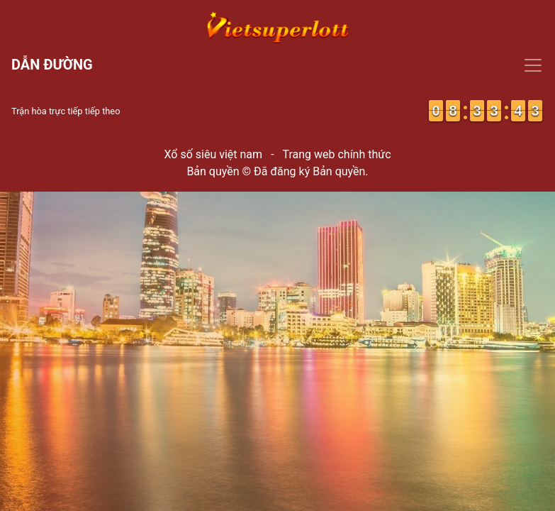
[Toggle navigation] (277, 65)
